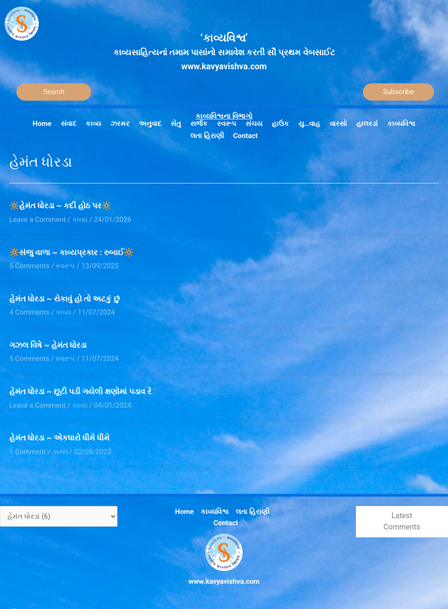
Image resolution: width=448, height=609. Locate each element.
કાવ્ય (79, 219)
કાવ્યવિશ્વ (215, 511)
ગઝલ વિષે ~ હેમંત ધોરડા (48, 345)
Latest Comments (401, 521)
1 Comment (27, 452)
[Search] (53, 92)
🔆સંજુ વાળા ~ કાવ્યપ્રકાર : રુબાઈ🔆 (71, 252)
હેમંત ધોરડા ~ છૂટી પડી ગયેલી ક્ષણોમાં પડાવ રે (80, 391)
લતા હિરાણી (252, 511)
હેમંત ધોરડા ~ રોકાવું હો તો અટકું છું (64, 298)
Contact (225, 523)
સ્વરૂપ (65, 266)
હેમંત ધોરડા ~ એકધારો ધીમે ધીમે (59, 437)
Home (184, 511)
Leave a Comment (37, 219)
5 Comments (29, 266)
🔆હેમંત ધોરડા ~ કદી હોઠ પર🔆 (60, 205)
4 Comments (29, 312)
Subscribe (398, 92)
